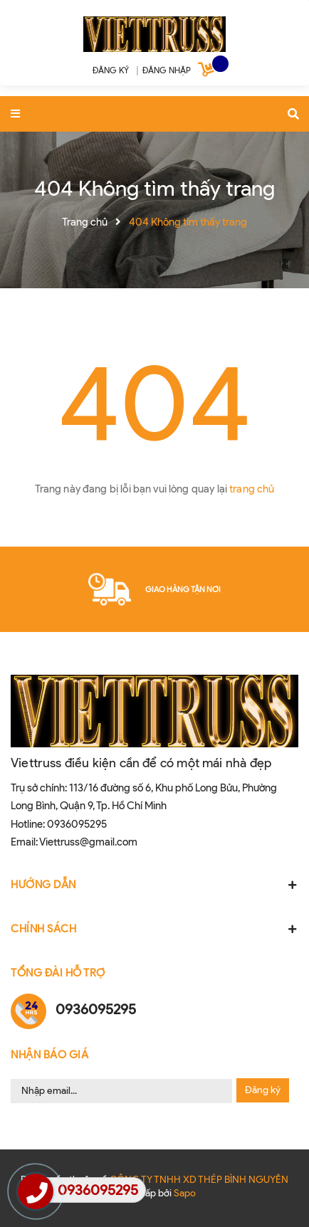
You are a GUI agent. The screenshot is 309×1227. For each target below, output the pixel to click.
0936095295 (77, 824)
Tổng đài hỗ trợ (58, 973)
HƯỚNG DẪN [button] (154, 884)
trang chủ (251, 489)
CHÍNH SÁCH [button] (154, 928)
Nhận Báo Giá (49, 1054)
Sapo (185, 1193)
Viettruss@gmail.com (88, 842)
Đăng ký (263, 1090)
